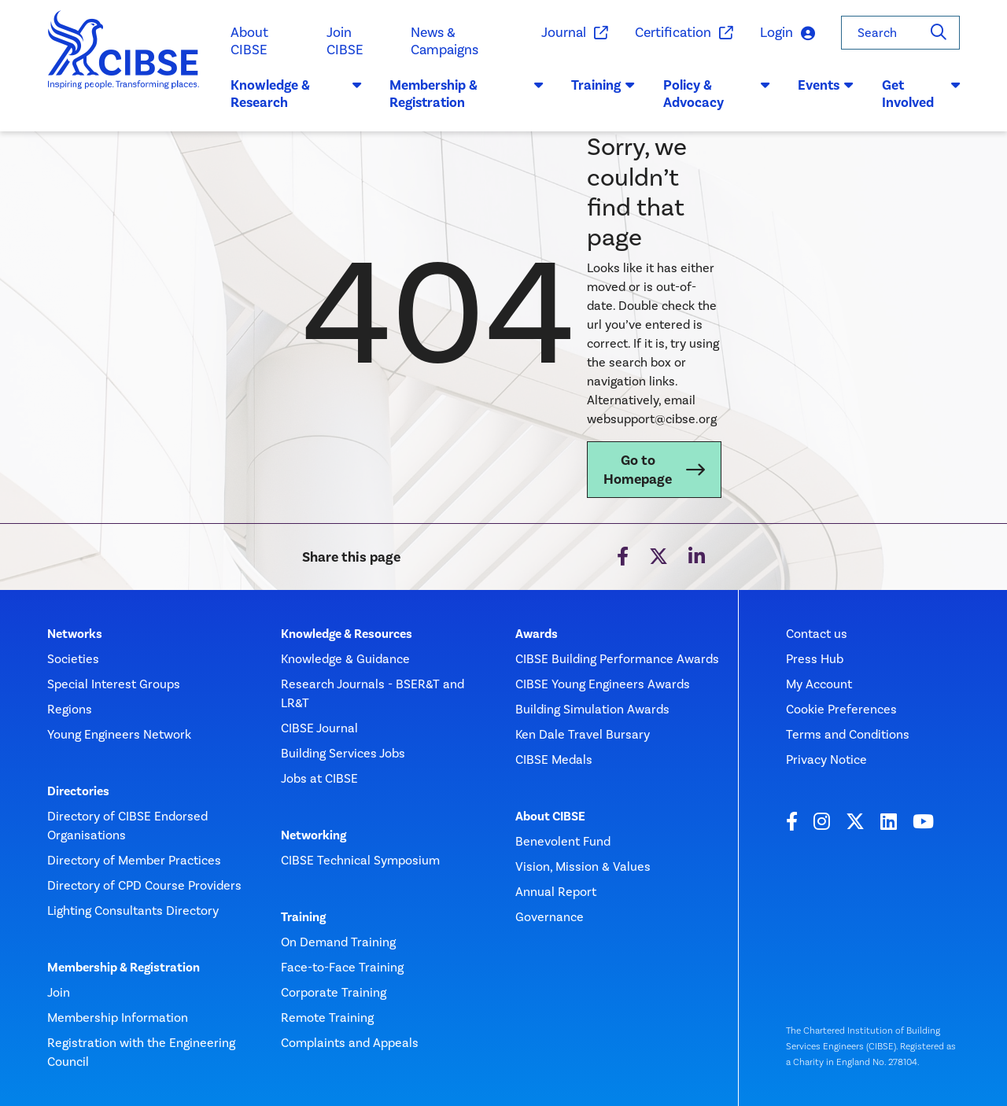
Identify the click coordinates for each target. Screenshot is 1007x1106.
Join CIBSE (344, 40)
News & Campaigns (444, 40)
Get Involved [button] (921, 93)
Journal (574, 33)
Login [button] (787, 33)
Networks (74, 634)
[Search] (938, 33)
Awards (536, 634)
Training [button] (603, 85)
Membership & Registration (123, 967)
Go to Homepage (637, 470)
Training (303, 917)
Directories (78, 791)
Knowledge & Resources (346, 634)
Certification (683, 33)
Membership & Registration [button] (466, 93)
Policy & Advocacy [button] (716, 93)
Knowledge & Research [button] (296, 93)
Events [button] (826, 85)
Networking (313, 835)
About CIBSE (249, 40)
